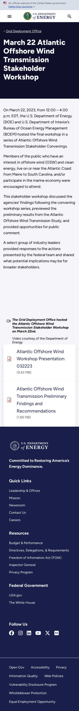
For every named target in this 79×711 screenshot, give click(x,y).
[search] (69, 16)
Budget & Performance (26, 543)
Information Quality (23, 676)
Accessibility (40, 667)
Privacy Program (21, 572)
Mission (14, 498)
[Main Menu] (9, 16)
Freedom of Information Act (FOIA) (35, 558)
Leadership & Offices (24, 491)
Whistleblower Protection (28, 693)
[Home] (39, 20)
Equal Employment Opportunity (32, 702)
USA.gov (15, 595)
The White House (22, 603)
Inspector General (22, 565)
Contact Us (17, 513)
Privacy (61, 667)
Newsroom (17, 505)
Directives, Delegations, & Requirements (39, 550)
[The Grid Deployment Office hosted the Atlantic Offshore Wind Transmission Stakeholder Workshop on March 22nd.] (39, 294)
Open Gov (16, 667)
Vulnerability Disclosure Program (33, 685)
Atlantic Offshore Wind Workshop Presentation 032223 (40, 359)
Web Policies (53, 676)
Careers (14, 520)
